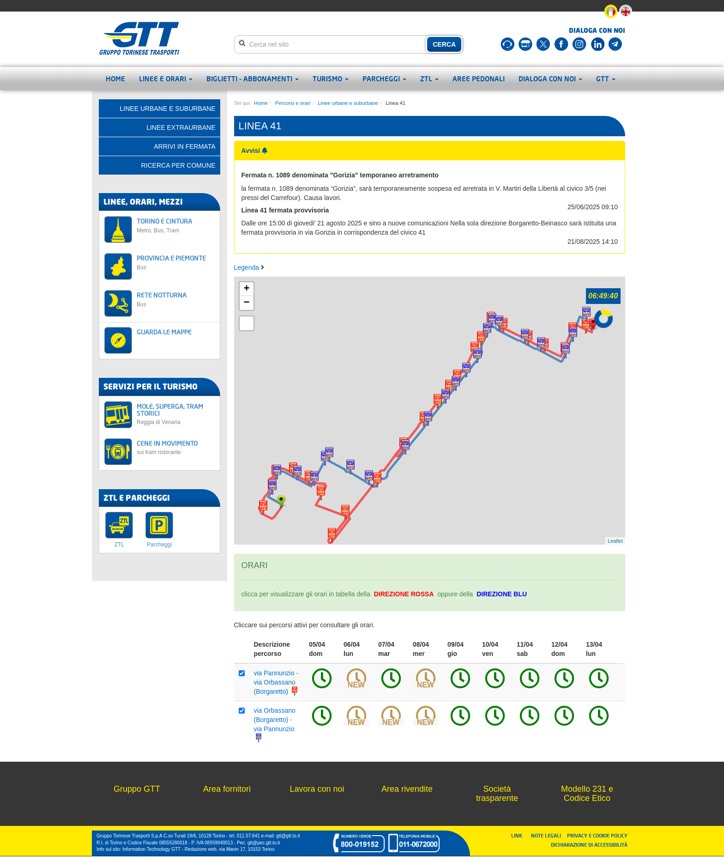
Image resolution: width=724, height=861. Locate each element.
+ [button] (246, 289)
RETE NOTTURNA (176, 299)
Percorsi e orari (292, 103)
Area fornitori (227, 789)
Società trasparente (497, 793)
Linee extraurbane (180, 127)
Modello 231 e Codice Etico (587, 793)
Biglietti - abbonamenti (252, 78)
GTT (605, 78)
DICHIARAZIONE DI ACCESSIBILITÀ (589, 845)
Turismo (331, 78)
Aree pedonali (478, 78)
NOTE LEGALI (548, 835)
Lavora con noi (317, 789)
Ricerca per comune (178, 165)
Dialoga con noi (550, 78)
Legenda (247, 267)
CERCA (444, 44)
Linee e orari (166, 78)
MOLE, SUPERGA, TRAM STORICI (176, 414)
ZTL (429, 78)
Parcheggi (384, 78)
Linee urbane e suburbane (348, 103)
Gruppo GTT (137, 789)
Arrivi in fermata (184, 146)
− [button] (246, 303)
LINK (519, 835)
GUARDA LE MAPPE (164, 332)
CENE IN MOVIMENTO (176, 447)
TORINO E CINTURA (176, 225)
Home (115, 78)
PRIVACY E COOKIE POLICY (597, 835)
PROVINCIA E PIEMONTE (176, 262)
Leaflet (615, 541)
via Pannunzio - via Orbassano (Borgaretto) (277, 682)
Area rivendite (407, 789)
